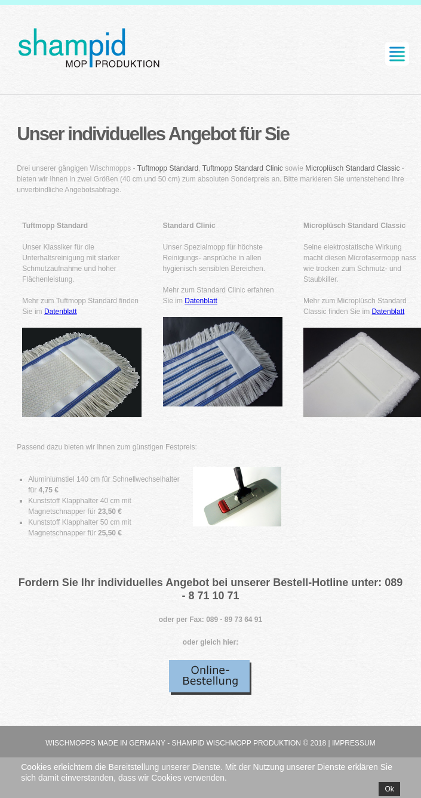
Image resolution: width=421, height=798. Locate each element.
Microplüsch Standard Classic (352, 168)
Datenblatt (60, 311)
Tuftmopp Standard (167, 168)
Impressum (354, 743)
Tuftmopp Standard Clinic (242, 168)
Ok (389, 789)
